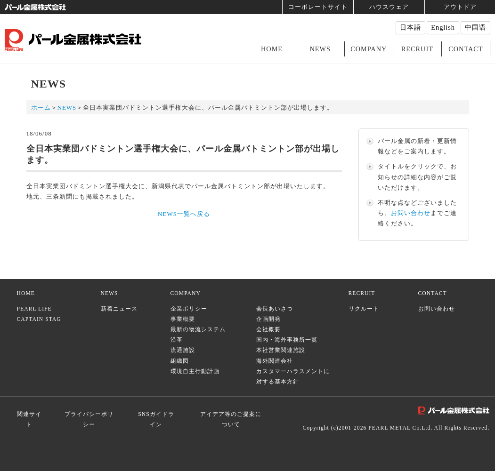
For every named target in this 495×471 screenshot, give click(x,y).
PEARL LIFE (34, 309)
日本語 (410, 27)
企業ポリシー (188, 309)
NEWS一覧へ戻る (184, 213)
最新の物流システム (198, 330)
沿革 (176, 340)
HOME (272, 49)
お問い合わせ (410, 212)
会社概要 (268, 330)
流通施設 (182, 350)
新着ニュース (119, 309)
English (443, 27)
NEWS (320, 49)
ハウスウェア (389, 6)
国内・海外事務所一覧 (286, 340)
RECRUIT (417, 49)
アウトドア (460, 6)
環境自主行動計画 (194, 371)
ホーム (41, 107)
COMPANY (368, 49)
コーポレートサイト (318, 6)
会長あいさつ (274, 309)
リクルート (364, 309)
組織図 (179, 361)
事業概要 (182, 319)
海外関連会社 (274, 361)
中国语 (475, 27)
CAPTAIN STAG (39, 319)
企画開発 (268, 319)
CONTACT (465, 49)
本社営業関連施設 (280, 350)
